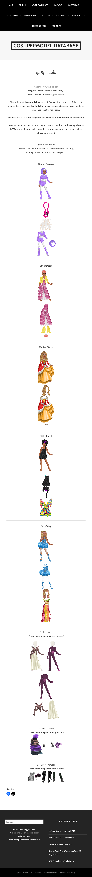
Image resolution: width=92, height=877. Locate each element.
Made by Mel (23, 872)
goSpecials (73, 5)
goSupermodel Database (46, 46)
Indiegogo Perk (38, 26)
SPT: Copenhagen (56, 861)
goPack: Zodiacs (55, 831)
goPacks (58, 5)
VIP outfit (61, 16)
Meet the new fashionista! (46, 86)
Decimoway (34, 840)
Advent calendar (40, 5)
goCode (46, 16)
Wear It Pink (54, 844)
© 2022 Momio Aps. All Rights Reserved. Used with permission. (51, 872)
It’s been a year (55, 837)
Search (22, 5)
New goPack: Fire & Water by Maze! (63, 851)
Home (10, 5)
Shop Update (30, 16)
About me (56, 26)
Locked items (11, 16)
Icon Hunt (77, 16)
